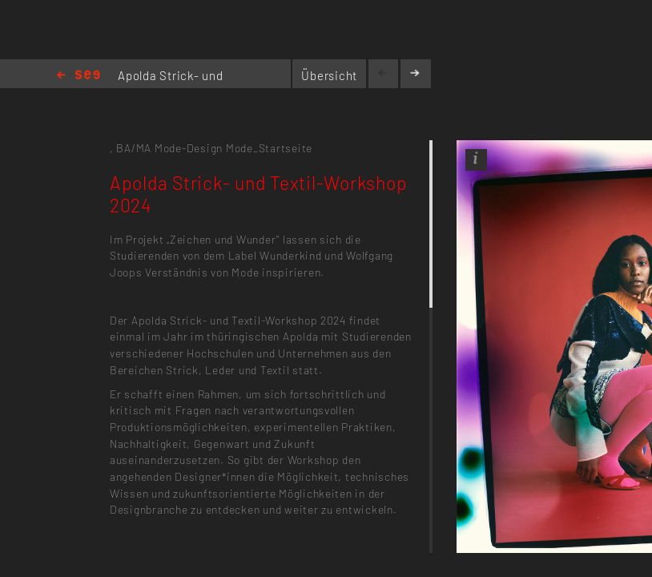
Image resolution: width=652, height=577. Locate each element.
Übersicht (329, 75)
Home (78, 75)
